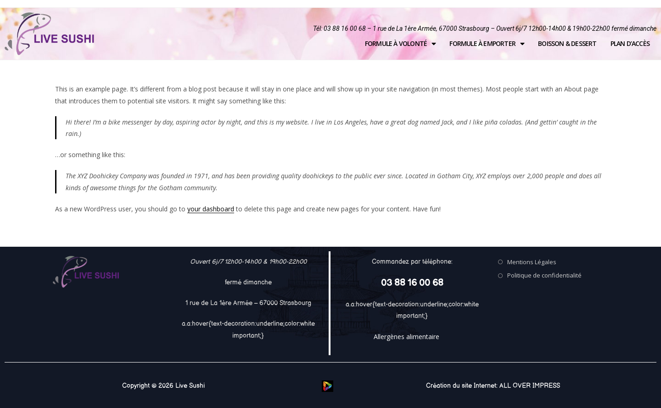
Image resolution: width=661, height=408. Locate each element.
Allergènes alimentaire (406, 336)
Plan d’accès (630, 43)
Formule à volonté (400, 44)
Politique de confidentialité (544, 275)
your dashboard (210, 208)
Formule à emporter (486, 44)
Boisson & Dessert (567, 43)
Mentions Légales (531, 262)
